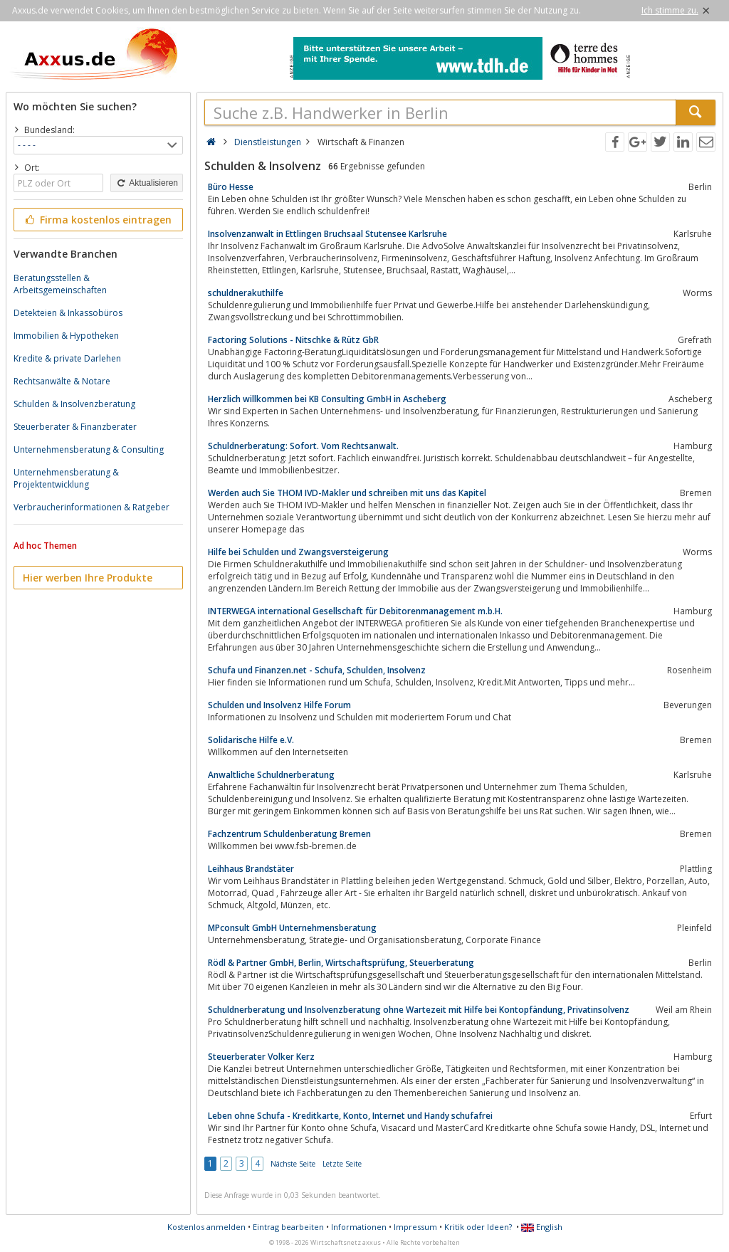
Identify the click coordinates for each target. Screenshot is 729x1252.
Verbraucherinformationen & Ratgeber (91, 507)
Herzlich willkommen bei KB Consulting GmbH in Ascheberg (327, 399)
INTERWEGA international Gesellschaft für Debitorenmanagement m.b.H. (355, 611)
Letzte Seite (342, 1164)
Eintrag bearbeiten (288, 1226)
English (541, 1226)
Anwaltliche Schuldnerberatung (271, 775)
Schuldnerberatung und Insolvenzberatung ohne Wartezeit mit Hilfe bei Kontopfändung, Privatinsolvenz (418, 1010)
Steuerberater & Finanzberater (75, 427)
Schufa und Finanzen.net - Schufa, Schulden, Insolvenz (317, 670)
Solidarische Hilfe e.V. (251, 740)
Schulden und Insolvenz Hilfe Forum (279, 705)
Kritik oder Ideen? (478, 1226)
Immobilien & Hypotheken (66, 336)
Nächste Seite (293, 1164)
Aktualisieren (146, 183)
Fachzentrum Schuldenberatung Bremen (289, 834)
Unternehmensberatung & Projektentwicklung (66, 478)
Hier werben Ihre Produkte (87, 577)
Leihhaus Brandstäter (251, 869)
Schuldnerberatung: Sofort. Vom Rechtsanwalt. (303, 446)
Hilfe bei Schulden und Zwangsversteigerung (298, 552)
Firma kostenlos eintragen (97, 219)
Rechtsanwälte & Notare (62, 381)
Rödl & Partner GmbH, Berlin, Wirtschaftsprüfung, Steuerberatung (341, 963)
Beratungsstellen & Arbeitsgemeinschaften (60, 284)
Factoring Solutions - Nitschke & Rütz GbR (293, 340)
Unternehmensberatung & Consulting (89, 449)
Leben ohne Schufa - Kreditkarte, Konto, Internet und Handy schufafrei (350, 1116)
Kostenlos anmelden (206, 1226)
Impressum (415, 1226)
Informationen (359, 1226)
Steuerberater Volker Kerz (261, 1057)
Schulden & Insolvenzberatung (74, 404)
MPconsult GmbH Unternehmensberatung (292, 928)
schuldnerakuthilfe (245, 293)
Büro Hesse (230, 187)
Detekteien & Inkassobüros (68, 313)
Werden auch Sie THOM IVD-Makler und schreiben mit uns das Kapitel (347, 493)
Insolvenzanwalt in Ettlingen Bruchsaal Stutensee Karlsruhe (327, 234)
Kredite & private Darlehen (67, 358)
